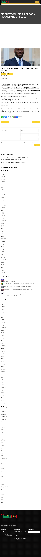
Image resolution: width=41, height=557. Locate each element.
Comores (2, 435)
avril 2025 (2, 191)
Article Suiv (36, 121)
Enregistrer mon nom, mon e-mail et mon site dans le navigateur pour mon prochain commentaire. (20, 142)
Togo (2, 499)
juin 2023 (2, 210)
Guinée (2, 455)
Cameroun (2, 430)
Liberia (2, 465)
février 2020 (3, 403)
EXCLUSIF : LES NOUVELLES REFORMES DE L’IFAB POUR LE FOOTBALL (13, 162)
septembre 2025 (3, 312)
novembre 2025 (3, 179)
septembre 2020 (3, 262)
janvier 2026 (3, 307)
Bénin (2, 424)
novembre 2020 (3, 259)
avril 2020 (2, 270)
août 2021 (2, 244)
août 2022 (2, 225)
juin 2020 (2, 267)
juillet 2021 (2, 246)
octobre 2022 (3, 351)
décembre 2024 (3, 197)
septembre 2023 (3, 338)
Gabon (2, 450)
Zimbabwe (2, 504)
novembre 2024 (3, 199)
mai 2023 (2, 212)
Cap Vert (2, 432)
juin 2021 (2, 377)
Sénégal (2, 487)
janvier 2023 (3, 218)
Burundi (2, 429)
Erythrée (2, 445)
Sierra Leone (3, 491)
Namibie (2, 478)
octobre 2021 (3, 241)
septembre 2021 (3, 243)
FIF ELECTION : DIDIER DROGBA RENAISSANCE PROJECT (19, 70)
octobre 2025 (3, 181)
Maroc (2, 473)
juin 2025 (2, 187)
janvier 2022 (3, 236)
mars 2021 (3, 252)
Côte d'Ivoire (9, 73)
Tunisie (2, 500)
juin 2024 (2, 204)
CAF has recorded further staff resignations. (8, 164)
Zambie (2, 502)
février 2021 (3, 254)
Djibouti (2, 442)
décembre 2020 (3, 257)
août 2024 (2, 202)
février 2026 (3, 176)
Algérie (2, 421)
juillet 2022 (2, 226)
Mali (1, 471)
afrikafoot (5, 75)
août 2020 (2, 264)
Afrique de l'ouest (4, 416)
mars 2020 (3, 272)
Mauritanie (2, 474)
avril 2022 (2, 231)
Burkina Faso (3, 427)
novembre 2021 (3, 239)
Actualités (4, 73)
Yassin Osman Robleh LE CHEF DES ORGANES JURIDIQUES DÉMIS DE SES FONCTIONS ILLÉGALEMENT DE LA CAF (20, 160)
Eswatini (2, 447)
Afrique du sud (3, 419)
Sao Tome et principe (4, 486)
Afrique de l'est (3, 414)
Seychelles (2, 489)
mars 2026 (3, 174)
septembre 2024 (3, 200)
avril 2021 (2, 251)
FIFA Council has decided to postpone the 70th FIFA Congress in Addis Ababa (19, 286)
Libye (2, 466)
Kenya (2, 461)
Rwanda (2, 484)
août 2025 (2, 184)
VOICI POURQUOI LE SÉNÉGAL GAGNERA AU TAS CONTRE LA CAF (12, 159)
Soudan (2, 494)
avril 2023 (2, 213)
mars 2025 (3, 192)
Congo (2, 437)
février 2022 (3, 364)
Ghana (2, 453)
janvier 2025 (3, 325)
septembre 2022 (3, 223)
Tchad (2, 497)
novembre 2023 (3, 205)
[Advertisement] (20, 35)
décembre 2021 (3, 238)
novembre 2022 (3, 220)
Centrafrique (3, 434)
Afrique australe (3, 411)
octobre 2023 (3, 207)
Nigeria (2, 481)
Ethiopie (2, 448)
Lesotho (2, 463)
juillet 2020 (2, 265)
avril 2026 (2, 173)
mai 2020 (2, 269)
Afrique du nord (3, 417)
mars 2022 (3, 233)
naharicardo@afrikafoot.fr (7, 532)
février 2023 (3, 217)
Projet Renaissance (27, 107)
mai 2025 (2, 189)
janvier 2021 (3, 256)
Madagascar (3, 468)
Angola (2, 422)
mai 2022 (2, 230)
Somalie (2, 492)
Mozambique (3, 476)
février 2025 (3, 194)
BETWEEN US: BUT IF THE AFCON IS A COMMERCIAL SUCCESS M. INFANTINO (19, 283)
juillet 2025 (2, 186)
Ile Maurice (2, 460)
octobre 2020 (3, 390)
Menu (37, 1)
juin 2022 (2, 228)
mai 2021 (2, 249)
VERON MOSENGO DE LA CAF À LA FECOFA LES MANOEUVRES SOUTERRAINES (14, 157)
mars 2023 (3, 215)
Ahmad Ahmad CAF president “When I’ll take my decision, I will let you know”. (18, 289)
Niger (2, 479)
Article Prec (5, 121)
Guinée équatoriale (4, 458)
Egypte (2, 443)
